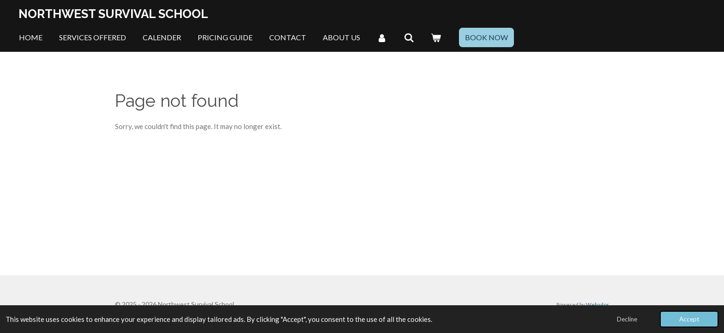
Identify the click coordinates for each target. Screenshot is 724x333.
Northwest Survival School (113, 14)
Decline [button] (627, 319)
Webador (597, 304)
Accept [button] (689, 319)
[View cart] (436, 37)
